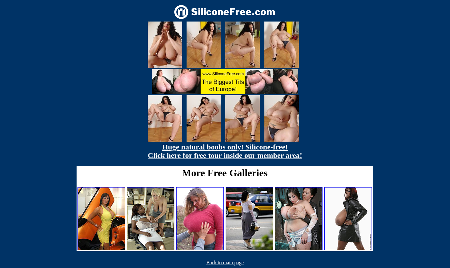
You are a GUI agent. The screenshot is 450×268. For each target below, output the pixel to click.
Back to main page (225, 262)
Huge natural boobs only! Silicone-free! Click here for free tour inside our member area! (225, 151)
